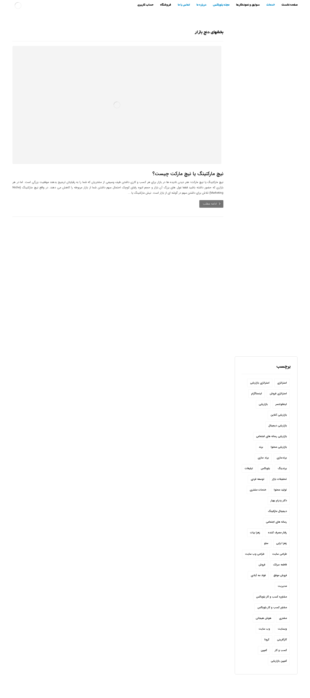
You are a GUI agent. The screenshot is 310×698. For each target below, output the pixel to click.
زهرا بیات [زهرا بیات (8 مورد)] (255, 514)
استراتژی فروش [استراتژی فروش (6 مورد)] (278, 375)
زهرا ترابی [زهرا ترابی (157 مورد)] (281, 525)
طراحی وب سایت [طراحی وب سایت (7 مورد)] (254, 536)
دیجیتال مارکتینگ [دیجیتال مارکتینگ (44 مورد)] (277, 493)
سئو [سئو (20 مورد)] (266, 525)
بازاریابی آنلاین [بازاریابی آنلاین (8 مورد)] (279, 397)
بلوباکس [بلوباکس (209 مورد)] (265, 450)
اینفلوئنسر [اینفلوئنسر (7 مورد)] (281, 386)
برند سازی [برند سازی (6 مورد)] (263, 439)
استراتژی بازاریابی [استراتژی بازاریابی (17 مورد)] (259, 365)
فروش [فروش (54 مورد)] (262, 546)
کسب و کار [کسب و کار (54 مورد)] (281, 632)
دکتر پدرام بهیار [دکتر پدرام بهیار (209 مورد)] (279, 482)
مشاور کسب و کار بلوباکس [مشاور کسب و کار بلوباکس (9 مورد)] (272, 589)
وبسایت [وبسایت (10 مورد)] (282, 611)
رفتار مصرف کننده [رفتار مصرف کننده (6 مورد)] (277, 514)
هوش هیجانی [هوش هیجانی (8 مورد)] (263, 600)
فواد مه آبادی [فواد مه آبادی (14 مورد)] (258, 557)
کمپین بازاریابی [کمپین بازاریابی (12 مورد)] (279, 643)
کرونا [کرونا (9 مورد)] (266, 621)
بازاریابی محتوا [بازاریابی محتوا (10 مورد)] (279, 429)
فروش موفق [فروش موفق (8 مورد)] (280, 557)
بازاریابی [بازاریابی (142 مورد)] (263, 386)
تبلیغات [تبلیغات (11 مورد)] (249, 450)
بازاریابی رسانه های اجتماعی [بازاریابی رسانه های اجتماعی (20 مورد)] (271, 418)
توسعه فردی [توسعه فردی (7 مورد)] (257, 461)
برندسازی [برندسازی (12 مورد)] (282, 439)
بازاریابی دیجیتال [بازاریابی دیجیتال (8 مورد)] (277, 407)
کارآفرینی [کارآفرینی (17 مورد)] (282, 621)
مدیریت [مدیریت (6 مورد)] (282, 568)
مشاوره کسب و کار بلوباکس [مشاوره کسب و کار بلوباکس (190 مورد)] (271, 579)
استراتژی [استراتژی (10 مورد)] (282, 365)
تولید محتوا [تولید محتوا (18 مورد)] (280, 472)
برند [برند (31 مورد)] (261, 429)
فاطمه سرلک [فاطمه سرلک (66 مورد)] (280, 546)
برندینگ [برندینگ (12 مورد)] (282, 450)
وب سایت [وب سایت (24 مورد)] (264, 611)
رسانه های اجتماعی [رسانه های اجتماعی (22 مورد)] (276, 504)
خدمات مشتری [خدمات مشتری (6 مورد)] (258, 472)
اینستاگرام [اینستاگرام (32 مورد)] (256, 375)
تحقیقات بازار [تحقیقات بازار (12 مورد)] (279, 461)
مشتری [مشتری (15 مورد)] (283, 600)
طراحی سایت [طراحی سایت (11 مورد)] (279, 536)
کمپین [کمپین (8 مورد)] (264, 632)
